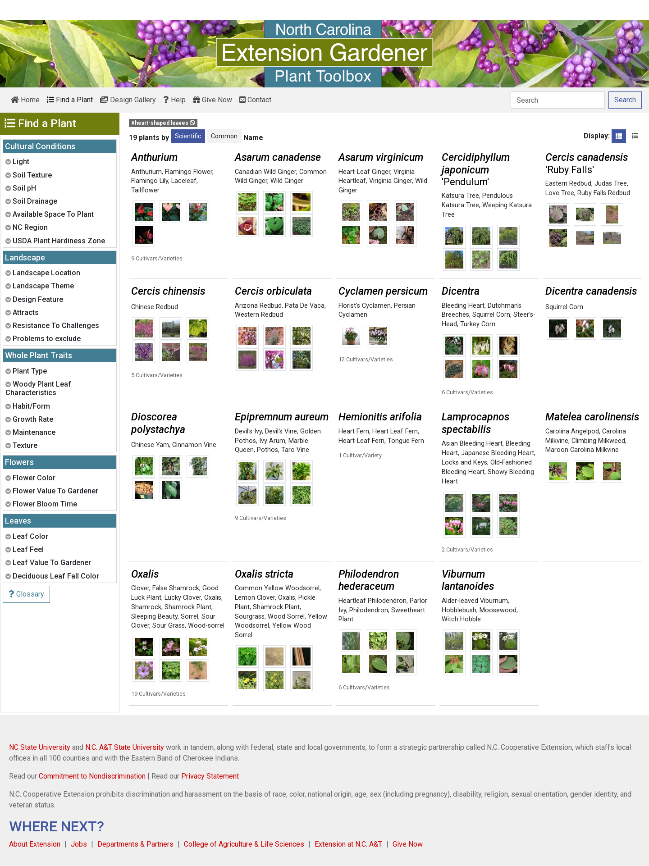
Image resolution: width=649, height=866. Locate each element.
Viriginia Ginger (390, 181)
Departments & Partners (135, 844)
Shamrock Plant (188, 607)
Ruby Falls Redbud (603, 193)
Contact (255, 100)
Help (174, 100)
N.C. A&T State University (124, 747)
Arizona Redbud (258, 306)
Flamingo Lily (149, 181)
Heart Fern (353, 431)
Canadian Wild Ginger (265, 172)
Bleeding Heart (463, 306)
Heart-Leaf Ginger (364, 172)
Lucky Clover (183, 598)
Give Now (212, 100)
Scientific (188, 136)
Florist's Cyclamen (364, 306)
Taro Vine (295, 450)
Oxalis (212, 598)
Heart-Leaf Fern (361, 441)
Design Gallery (128, 100)
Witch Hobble (461, 619)
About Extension (34, 844)
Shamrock (146, 607)
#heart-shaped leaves (163, 123)
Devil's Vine (281, 431)
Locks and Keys (464, 462)
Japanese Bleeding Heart (497, 453)
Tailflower (145, 190)
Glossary (26, 594)
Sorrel (189, 616)
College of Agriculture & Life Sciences (244, 844)
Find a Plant (70, 100)
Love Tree (559, 193)
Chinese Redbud (154, 307)
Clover (140, 588)
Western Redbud (259, 315)
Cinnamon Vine (194, 445)
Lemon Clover (255, 598)
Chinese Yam (150, 445)
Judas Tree (610, 183)
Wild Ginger (286, 181)
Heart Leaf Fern (395, 431)
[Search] (558, 100)
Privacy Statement (210, 776)
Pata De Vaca (304, 306)
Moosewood (498, 610)
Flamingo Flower (188, 172)
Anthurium (146, 172)
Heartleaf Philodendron (372, 601)
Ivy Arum (272, 441)
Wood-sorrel (206, 625)
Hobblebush (459, 610)
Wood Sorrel (286, 616)
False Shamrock (175, 588)
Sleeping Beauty (154, 616)
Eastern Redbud (568, 183)
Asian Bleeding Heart (472, 443)
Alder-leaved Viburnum (475, 601)
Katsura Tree (460, 196)
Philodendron (368, 610)
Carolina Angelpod (572, 431)
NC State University (39, 747)
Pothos (267, 450)
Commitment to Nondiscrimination (92, 776)
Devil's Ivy (248, 431)
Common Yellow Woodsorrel (277, 588)
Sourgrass (250, 616)
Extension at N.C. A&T (348, 844)
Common (224, 136)
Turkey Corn (477, 324)
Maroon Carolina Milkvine (582, 450)
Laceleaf (184, 181)
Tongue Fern (406, 441)
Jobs (79, 844)
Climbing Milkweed (598, 441)
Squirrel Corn (491, 315)
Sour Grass (168, 625)
